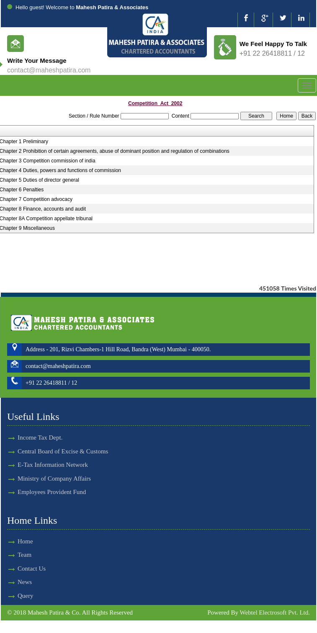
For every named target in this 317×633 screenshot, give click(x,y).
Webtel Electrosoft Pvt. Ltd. (275, 612)
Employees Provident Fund (52, 476)
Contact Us (17, 568)
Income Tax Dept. (40, 422)
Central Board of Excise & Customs (63, 436)
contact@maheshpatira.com (48, 70)
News (10, 582)
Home (10, 541)
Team (9, 554)
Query (10, 595)
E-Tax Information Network (53, 450)
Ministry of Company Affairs (54, 463)
